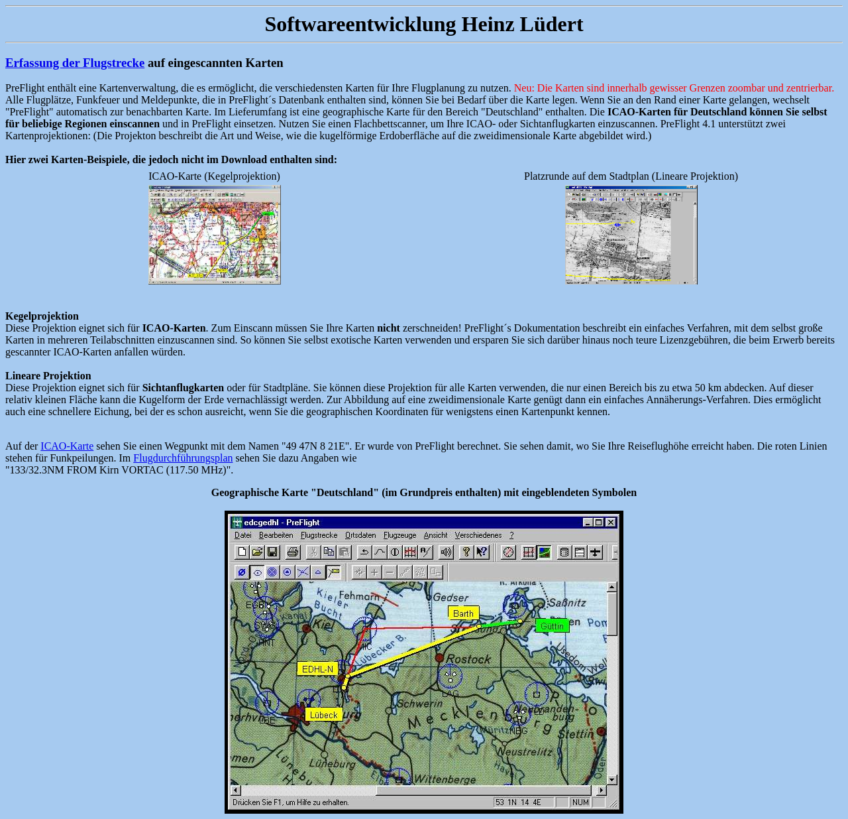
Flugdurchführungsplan (183, 458)
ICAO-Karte (66, 446)
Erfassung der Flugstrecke (74, 63)
